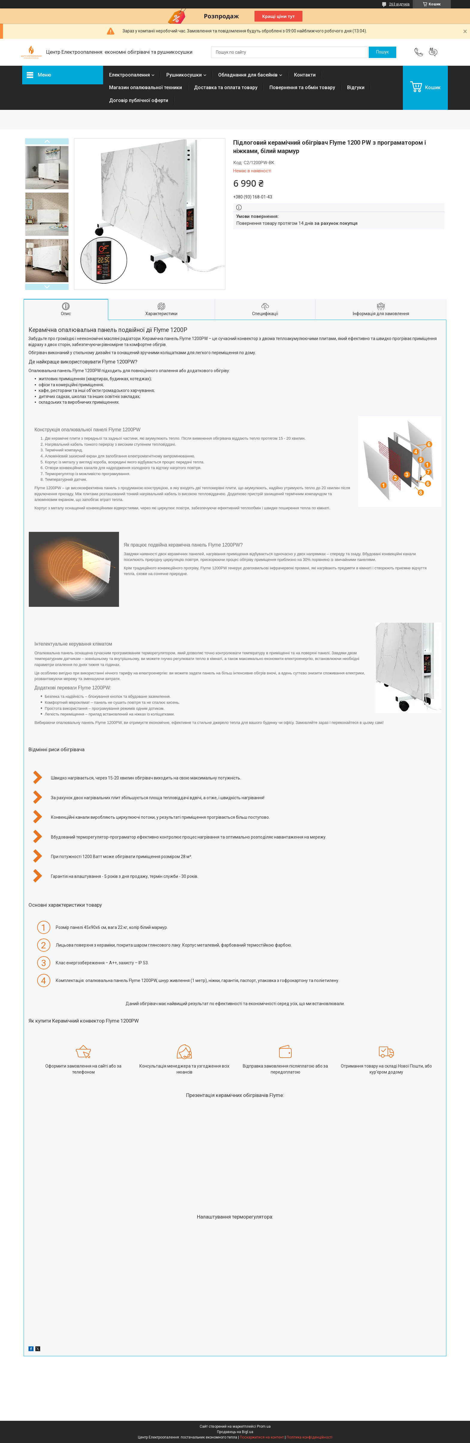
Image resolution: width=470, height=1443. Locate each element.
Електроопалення (129, 75)
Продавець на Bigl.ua (235, 1432)
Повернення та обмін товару (302, 87)
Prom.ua (264, 1426)
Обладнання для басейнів (248, 75)
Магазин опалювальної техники (145, 87)
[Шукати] (382, 52)
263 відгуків (399, 4)
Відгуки (355, 87)
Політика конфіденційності (309, 1437)
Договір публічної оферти (138, 100)
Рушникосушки (184, 75)
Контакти (305, 75)
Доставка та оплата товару (225, 87)
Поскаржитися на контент (262, 1437)
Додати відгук (433, 52)
